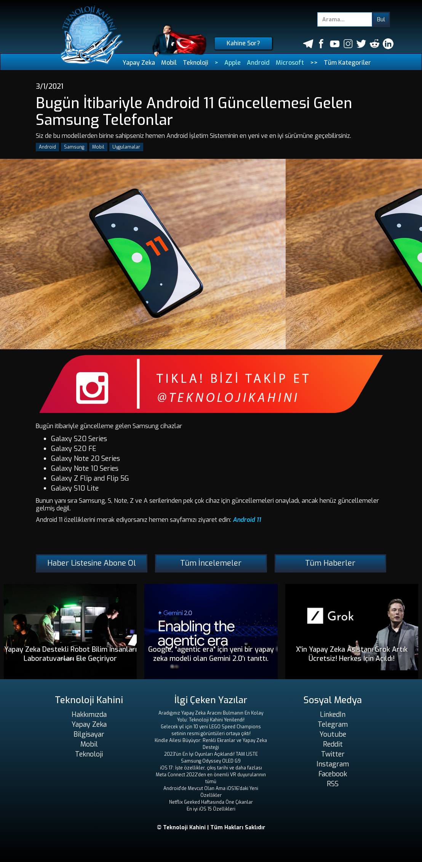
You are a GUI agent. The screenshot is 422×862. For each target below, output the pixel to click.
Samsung (74, 147)
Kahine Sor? (243, 43)
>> (314, 63)
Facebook (332, 774)
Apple (232, 63)
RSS (333, 783)
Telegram (333, 724)
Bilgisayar (89, 734)
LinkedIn (332, 714)
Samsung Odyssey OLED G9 (211, 761)
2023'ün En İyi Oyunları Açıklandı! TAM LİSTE (211, 754)
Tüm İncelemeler (210, 563)
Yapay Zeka (139, 63)
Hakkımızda (89, 714)
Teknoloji (195, 63)
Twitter (333, 754)
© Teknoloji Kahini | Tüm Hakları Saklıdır (211, 827)
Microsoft (290, 63)
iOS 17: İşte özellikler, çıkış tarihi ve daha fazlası (211, 768)
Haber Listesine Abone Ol (91, 563)
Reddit (333, 744)
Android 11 (247, 520)
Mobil (169, 63)
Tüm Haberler (330, 563)
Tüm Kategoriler (347, 63)
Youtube (333, 734)
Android (258, 63)
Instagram (332, 764)
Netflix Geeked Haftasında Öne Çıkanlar (211, 802)
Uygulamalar (126, 147)
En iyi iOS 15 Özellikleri (211, 809)
